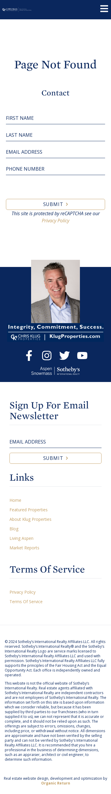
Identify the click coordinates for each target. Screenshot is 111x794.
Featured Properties (28, 509)
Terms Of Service (26, 601)
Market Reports (24, 548)
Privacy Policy (55, 220)
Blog (13, 529)
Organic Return (55, 783)
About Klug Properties (30, 519)
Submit (53, 204)
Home (15, 500)
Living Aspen (21, 538)
